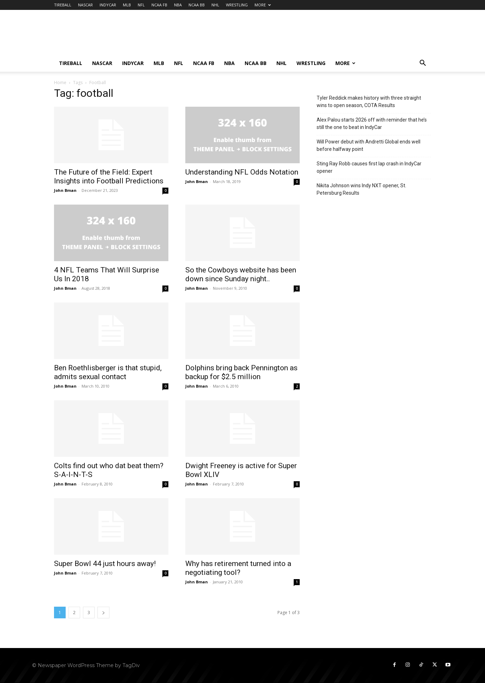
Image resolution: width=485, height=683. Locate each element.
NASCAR (85, 4)
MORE (263, 4)
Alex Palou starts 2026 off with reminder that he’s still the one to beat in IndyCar (372, 123)
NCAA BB (196, 4)
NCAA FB (159, 4)
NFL (141, 4)
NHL (215, 4)
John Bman (65, 190)
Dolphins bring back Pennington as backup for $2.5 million (241, 372)
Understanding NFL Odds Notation (241, 172)
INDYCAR (108, 4)
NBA (178, 4)
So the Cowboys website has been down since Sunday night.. (240, 274)
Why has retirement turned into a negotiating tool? (238, 568)
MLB (127, 4)
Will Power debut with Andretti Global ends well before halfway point (368, 145)
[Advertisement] (302, 36)
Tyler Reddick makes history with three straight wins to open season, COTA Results (369, 101)
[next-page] (103, 612)
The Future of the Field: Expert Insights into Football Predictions (108, 176)
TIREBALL (62, 4)
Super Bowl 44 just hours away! (105, 563)
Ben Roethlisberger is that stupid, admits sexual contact (108, 372)
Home (60, 83)
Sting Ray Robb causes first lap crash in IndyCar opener (369, 167)
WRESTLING (237, 4)
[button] (422, 63)
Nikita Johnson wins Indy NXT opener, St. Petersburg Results (361, 189)
